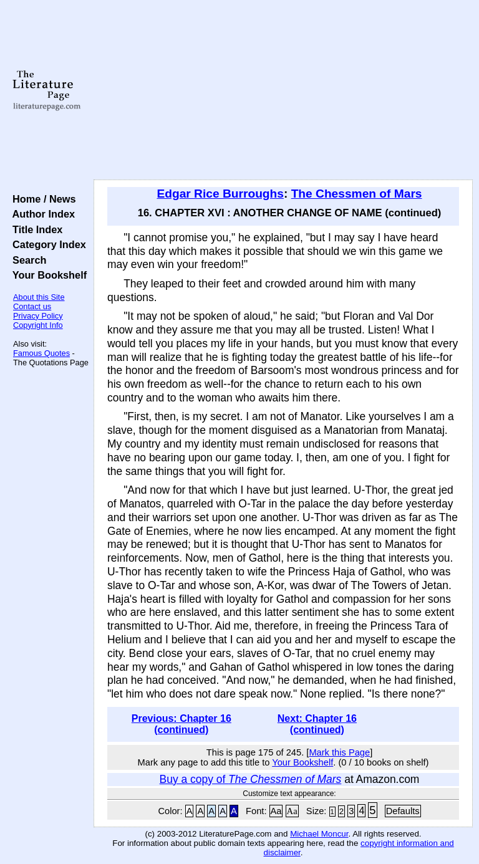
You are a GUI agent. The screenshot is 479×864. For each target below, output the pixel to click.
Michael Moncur (319, 833)
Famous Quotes (41, 353)
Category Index (46, 244)
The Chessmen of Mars (356, 193)
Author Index (41, 213)
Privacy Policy (38, 315)
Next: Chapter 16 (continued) (317, 724)
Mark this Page (339, 752)
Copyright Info (38, 325)
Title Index (34, 229)
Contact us (32, 306)
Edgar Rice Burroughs (220, 193)
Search (26, 260)
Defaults (403, 811)
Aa (276, 811)
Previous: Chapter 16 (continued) (181, 724)
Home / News (41, 198)
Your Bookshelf (47, 275)
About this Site (39, 297)
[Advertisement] (283, 90)
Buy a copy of (251, 779)
